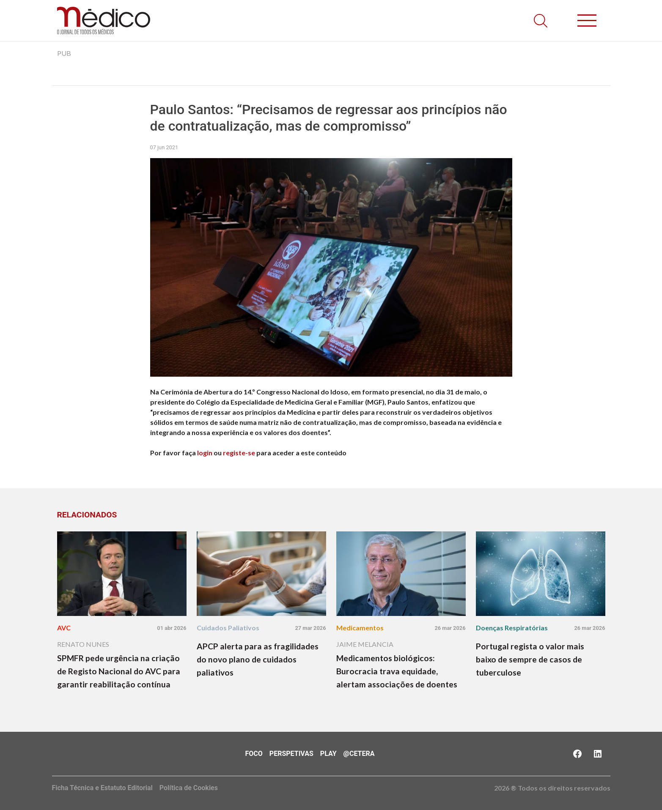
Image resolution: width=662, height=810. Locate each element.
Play (328, 754)
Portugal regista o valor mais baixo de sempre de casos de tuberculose (530, 659)
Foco (254, 754)
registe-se (239, 453)
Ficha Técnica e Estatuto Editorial (102, 788)
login (204, 453)
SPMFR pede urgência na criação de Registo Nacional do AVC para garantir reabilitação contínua (118, 671)
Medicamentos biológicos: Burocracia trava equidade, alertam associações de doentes (396, 671)
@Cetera (359, 754)
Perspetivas (291, 754)
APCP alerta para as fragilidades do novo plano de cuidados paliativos (258, 659)
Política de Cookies (188, 788)
